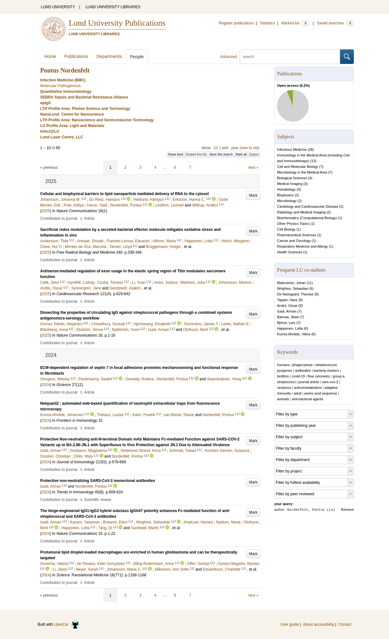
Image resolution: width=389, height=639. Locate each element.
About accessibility (318, 624)
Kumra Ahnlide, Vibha (294, 334)
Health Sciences (289, 252)
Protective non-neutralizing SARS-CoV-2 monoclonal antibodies (97, 480)
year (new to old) (245, 148)
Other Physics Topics (293, 223)
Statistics (267, 23)
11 (310, 283)
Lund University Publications (117, 23)
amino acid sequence (320, 393)
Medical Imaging (289, 184)
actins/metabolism (308, 387)
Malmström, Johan (291, 283)
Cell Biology (286, 229)
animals (283, 399)
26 (311, 149)
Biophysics (285, 195)
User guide (290, 624)
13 (313, 161)
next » (253, 167)
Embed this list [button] (196, 154)
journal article (309, 382)
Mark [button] (253, 195)
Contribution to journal (58, 218)
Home (50, 56)
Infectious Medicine (292, 149)
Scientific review (97, 499)
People (137, 56)
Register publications (236, 23)
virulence (284, 387)
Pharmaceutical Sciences (296, 235)
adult (297, 393)
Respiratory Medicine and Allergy (302, 246)
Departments (109, 56)
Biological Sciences (292, 178)
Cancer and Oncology (294, 241)
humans (283, 365)
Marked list (295, 23)
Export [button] (254, 154)
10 (215, 148)
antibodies (303, 370)
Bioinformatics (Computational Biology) (307, 218)
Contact (344, 624)
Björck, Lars (286, 323)
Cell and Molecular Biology (297, 166)
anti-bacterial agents (307, 399)
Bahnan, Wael (288, 317)
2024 (45, 385)
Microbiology (287, 201)
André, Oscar (287, 305)
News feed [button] (175, 154)
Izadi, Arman (286, 311)
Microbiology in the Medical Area (302, 172)
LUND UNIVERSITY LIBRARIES (112, 7)
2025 (45, 211)
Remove (347, 509)
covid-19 (298, 376)
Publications (76, 56)
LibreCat (67, 624)
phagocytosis (302, 365)
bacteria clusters (326, 370)
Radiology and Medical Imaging (301, 212)
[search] (290, 56)
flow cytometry (319, 376)
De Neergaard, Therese (295, 294)
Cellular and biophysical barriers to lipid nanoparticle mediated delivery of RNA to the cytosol (124, 194)
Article (89, 218)
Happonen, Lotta (290, 328)
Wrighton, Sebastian (292, 288)
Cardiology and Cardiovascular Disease (307, 206)
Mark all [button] (241, 154)
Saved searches (335, 23)
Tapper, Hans (287, 300)
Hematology (286, 189)
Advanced (228, 56)
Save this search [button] (221, 154)
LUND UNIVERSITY (58, 7)
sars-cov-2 (330, 382)
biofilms (283, 376)
